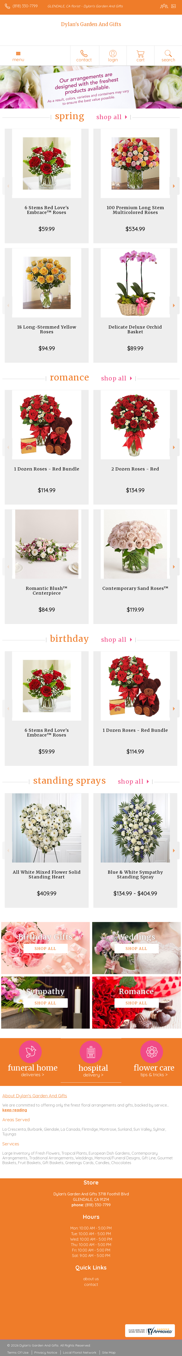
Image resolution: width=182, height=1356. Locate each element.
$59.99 (47, 228)
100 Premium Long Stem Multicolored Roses (135, 210)
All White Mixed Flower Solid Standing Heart (47, 874)
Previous (7, 186)
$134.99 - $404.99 (135, 893)
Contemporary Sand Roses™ (135, 588)
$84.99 (47, 609)
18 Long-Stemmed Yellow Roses (46, 329)
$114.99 (46, 490)
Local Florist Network (79, 1352)
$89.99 (135, 348)
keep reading (14, 1109)
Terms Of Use (17, 1352)
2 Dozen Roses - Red (135, 469)
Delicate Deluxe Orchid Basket (135, 329)
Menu (18, 59)
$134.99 (135, 490)
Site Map (109, 1352)
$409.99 (46, 893)
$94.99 (47, 348)
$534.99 (135, 228)
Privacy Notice (45, 1352)
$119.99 (135, 609)
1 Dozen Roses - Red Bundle (46, 469)
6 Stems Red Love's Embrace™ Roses (47, 210)
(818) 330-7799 (25, 6)
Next (174, 186)
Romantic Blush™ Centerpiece (47, 591)
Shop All (109, 117)
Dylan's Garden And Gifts (91, 24)
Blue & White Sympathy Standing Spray (135, 874)
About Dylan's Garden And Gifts (34, 1095)
